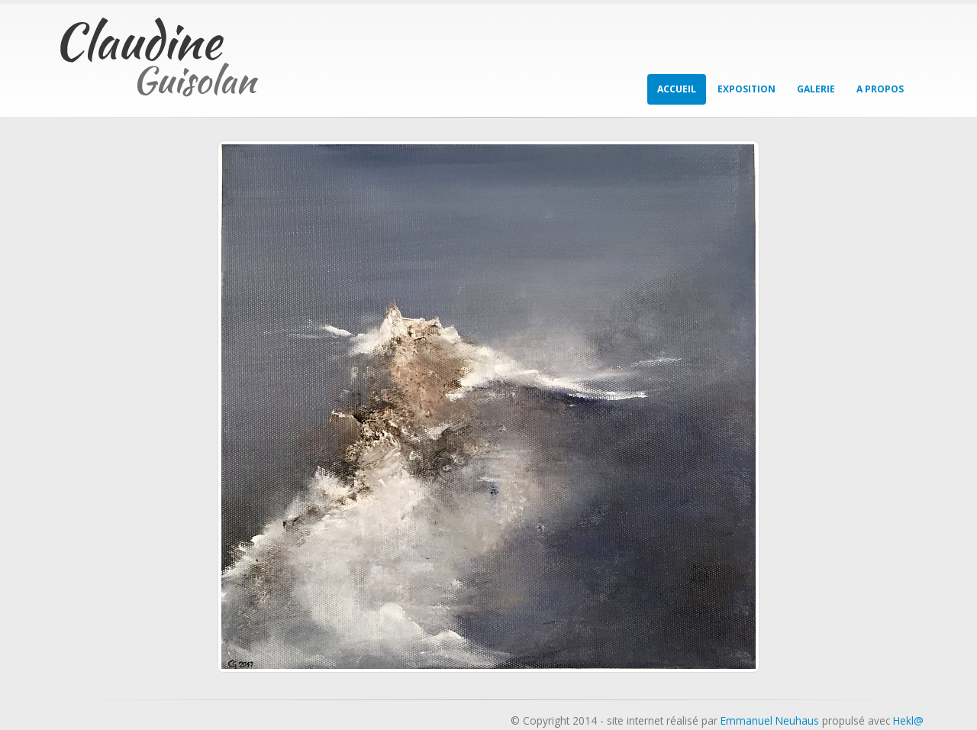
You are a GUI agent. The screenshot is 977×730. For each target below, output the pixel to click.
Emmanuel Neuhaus (770, 720)
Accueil (676, 88)
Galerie (816, 88)
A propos (880, 88)
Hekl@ (908, 720)
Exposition (746, 88)
